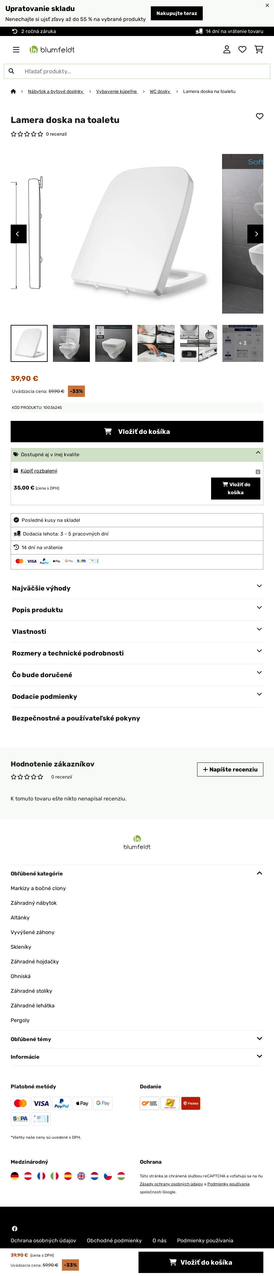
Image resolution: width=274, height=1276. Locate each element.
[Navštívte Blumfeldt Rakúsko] (28, 1176)
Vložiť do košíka (137, 432)
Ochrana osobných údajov (43, 1240)
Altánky (20, 917)
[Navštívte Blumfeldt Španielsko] (68, 1176)
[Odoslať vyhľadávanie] (11, 71)
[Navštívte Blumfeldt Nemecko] (15, 1176)
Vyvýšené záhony (33, 932)
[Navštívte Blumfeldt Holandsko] (95, 1176)
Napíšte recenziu (230, 769)
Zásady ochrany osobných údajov (171, 1184)
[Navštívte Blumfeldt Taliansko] (55, 1176)
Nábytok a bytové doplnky (56, 91)
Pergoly (20, 1020)
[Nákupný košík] (258, 50)
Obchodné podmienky (114, 1240)
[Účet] (226, 50)
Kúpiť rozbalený (39, 471)
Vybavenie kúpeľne (117, 91)
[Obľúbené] (242, 50)
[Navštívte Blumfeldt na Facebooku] (15, 1229)
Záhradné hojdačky (35, 961)
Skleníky (21, 947)
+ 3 (243, 343)
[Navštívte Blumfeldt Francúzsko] (41, 1176)
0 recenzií (56, 134)
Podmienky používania (228, 1184)
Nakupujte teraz (176, 13)
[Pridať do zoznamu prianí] (259, 116)
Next (256, 234)
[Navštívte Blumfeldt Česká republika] (108, 1176)
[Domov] (19, 91)
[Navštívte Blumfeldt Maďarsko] (121, 1176)
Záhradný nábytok (34, 903)
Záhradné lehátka (33, 1005)
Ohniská (21, 976)
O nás (159, 1240)
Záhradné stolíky (31, 991)
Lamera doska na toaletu (209, 91)
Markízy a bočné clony (38, 888)
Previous (17, 234)
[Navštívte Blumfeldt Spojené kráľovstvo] (81, 1176)
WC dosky (160, 91)
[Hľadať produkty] (137, 71)
